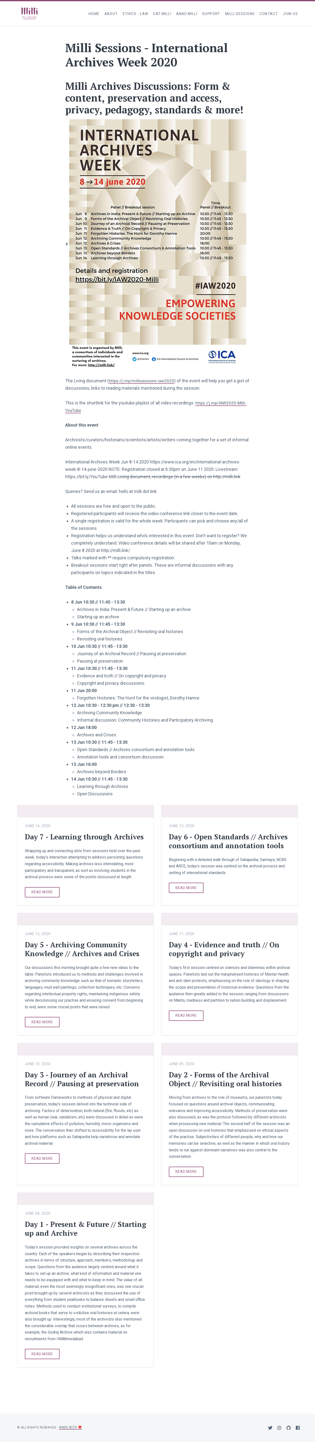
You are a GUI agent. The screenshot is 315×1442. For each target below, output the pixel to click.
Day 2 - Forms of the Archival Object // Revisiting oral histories (227, 1088)
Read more (42, 901)
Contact (269, 14)
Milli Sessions (240, 14)
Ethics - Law (135, 14)
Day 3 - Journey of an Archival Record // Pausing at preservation (84, 1088)
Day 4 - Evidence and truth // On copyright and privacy (226, 958)
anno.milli (186, 14)
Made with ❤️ (70, 1427)
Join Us (290, 14)
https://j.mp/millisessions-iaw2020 (143, 380)
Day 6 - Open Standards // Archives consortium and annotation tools (214, 845)
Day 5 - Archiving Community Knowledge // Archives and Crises (84, 958)
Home (94, 14)
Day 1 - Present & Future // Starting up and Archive (72, 1237)
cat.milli (162, 14)
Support (211, 14)
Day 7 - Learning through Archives (70, 841)
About (111, 14)
